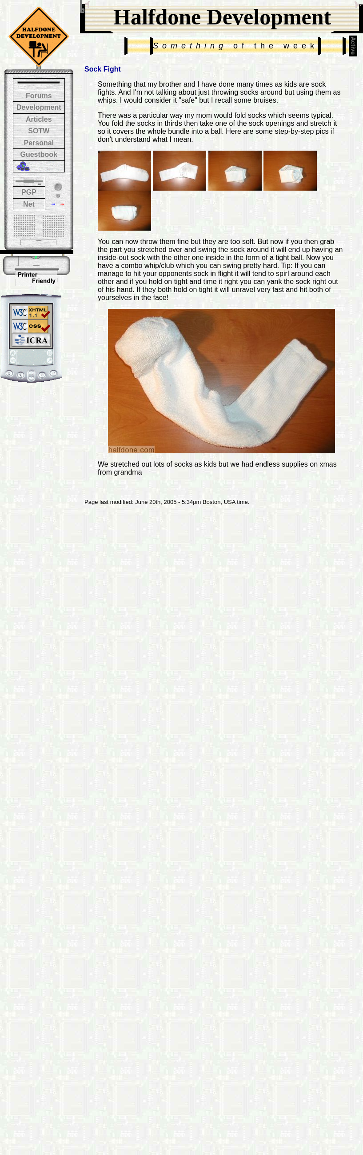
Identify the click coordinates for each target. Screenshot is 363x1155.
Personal (39, 143)
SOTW (38, 131)
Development (38, 107)
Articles (39, 119)
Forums (39, 96)
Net (29, 204)
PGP (28, 192)
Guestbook (38, 154)
